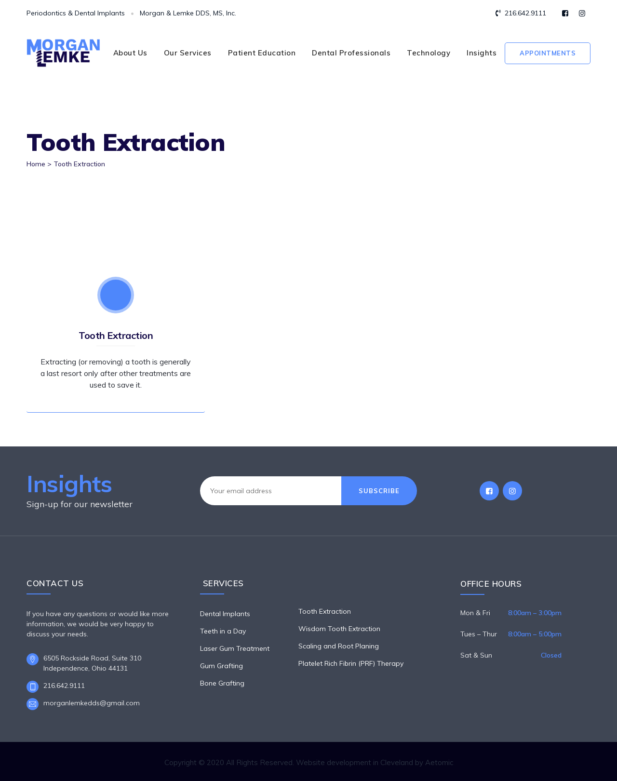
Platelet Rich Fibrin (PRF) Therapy (350, 663)
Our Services (188, 52)
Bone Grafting (222, 683)
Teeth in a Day (223, 631)
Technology (428, 52)
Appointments (548, 53)
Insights (481, 52)
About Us (130, 52)
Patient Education (262, 52)
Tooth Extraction (116, 335)
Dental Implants (225, 613)
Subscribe (379, 491)
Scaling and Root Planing (338, 646)
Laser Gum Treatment (234, 648)
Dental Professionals (351, 52)
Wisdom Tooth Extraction (339, 628)
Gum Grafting (221, 665)
